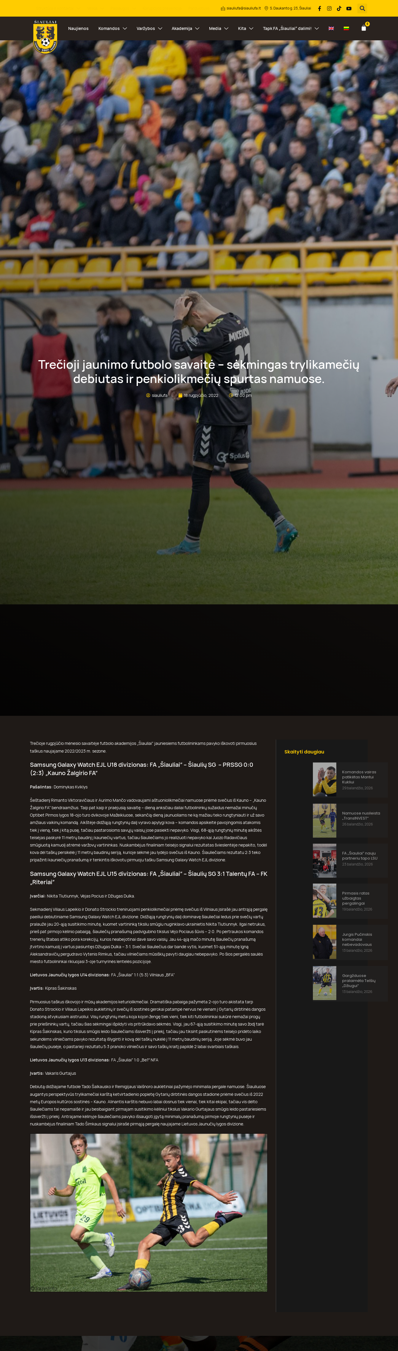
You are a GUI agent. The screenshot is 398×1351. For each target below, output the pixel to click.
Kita (245, 28)
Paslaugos (123, 8)
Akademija (185, 28)
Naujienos (78, 28)
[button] (362, 8)
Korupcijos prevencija (162, 8)
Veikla (95, 8)
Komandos (112, 28)
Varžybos (149, 28)
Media (218, 28)
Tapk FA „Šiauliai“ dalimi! (291, 28)
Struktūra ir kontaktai (58, 8)
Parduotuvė (199, 8)
